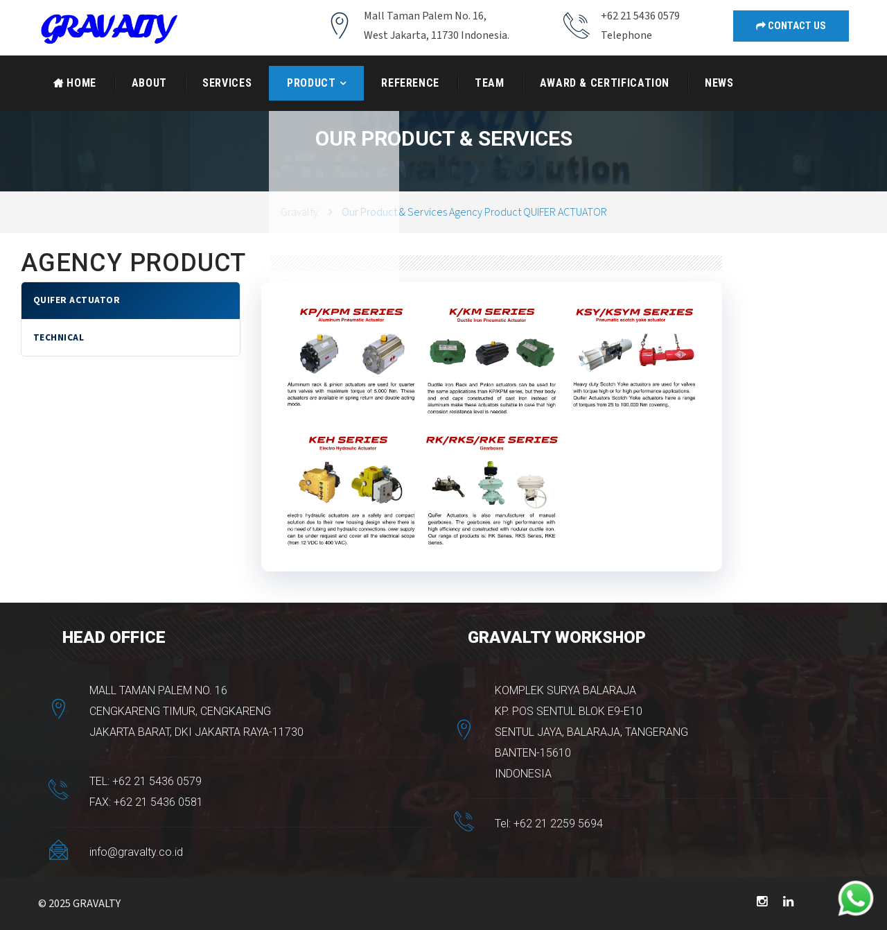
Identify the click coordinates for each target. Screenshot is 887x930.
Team (489, 82)
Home (74, 82)
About (149, 82)
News (719, 82)
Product (311, 82)
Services (227, 82)
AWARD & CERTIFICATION (604, 82)
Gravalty (299, 212)
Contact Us (791, 25)
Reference (410, 82)
